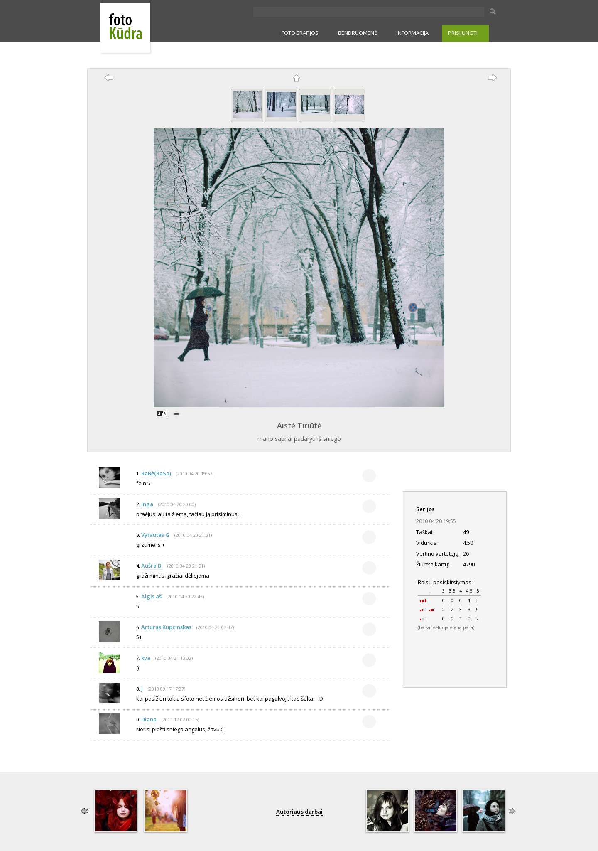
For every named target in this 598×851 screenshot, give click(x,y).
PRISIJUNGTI (463, 33)
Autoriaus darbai (299, 811)
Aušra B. (151, 565)
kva (145, 658)
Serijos (425, 509)
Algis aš (151, 596)
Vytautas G (155, 535)
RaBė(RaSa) (156, 473)
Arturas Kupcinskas (166, 627)
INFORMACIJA (413, 33)
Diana (149, 719)
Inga (147, 504)
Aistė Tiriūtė (299, 425)
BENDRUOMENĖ (357, 33)
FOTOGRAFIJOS (300, 33)
